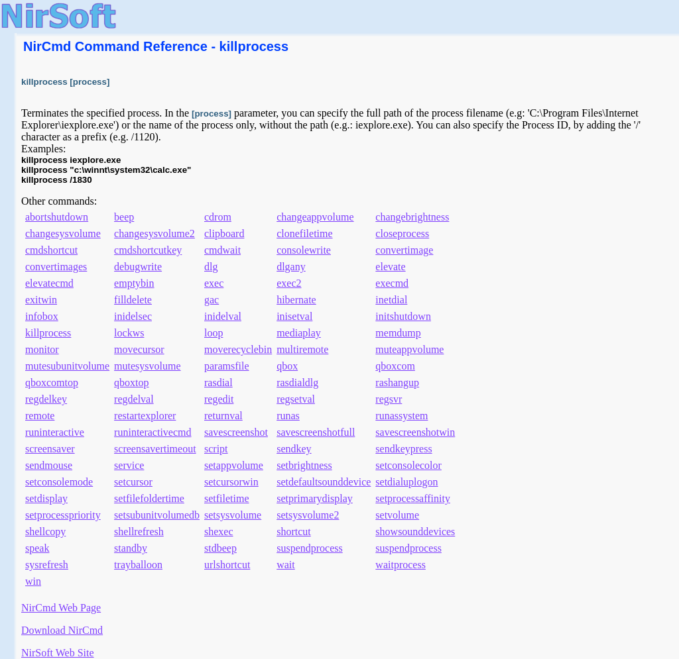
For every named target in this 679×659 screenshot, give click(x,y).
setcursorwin (231, 481)
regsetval (296, 399)
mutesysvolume (147, 366)
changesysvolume (63, 233)
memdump (397, 332)
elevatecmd (49, 283)
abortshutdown (56, 217)
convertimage (404, 250)
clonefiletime (304, 233)
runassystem (401, 415)
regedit (218, 399)
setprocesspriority (63, 515)
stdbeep (220, 548)
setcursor (133, 481)
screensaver (50, 448)
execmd (391, 283)
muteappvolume (409, 349)
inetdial (391, 299)
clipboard (224, 233)
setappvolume (233, 465)
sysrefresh (46, 564)
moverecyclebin (238, 349)
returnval (223, 415)
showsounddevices (415, 531)
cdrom (217, 217)
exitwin (41, 299)
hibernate (296, 299)
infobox (41, 316)
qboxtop (131, 382)
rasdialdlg (297, 382)
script (216, 448)
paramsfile (226, 366)
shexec (218, 531)
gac (211, 299)
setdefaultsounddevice (324, 481)
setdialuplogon (406, 481)
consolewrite (304, 250)
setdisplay (46, 498)
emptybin (134, 283)
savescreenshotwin (415, 432)
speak (37, 548)
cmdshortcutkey (148, 250)
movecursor (139, 349)
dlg (210, 266)
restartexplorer (145, 415)
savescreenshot (236, 432)
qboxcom (395, 366)
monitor (42, 349)
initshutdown (403, 316)
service (129, 465)
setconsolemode (59, 481)
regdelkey (46, 399)
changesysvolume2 (154, 233)
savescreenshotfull (316, 432)
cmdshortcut (51, 250)
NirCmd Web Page (61, 607)
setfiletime (226, 498)
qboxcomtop (51, 382)
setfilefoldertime (149, 498)
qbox (287, 366)
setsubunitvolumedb (157, 515)
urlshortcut (227, 564)
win (33, 581)
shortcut (294, 531)
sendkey (294, 448)
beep (124, 217)
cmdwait (222, 250)
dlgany (291, 266)
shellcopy (45, 531)
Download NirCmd (62, 630)
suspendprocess (310, 548)
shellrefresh (139, 531)
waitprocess (400, 564)
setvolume (397, 515)
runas (288, 415)
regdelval (134, 399)
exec (213, 283)
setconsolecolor (408, 465)
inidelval (222, 316)
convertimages (56, 266)
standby (130, 548)
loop (213, 332)
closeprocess (402, 233)
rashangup (397, 382)
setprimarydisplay (315, 498)
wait (286, 564)
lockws (129, 332)
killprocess (48, 332)
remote (39, 415)
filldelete (133, 299)
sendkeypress (403, 448)
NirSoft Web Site (57, 652)
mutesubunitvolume (67, 366)
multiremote (302, 349)
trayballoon (138, 564)
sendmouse (48, 465)
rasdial (218, 382)
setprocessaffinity (412, 498)
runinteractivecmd (152, 432)
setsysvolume (232, 515)
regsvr (388, 399)
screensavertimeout (155, 448)
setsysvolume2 (308, 515)
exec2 (289, 283)
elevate (390, 266)
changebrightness (412, 217)
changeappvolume (315, 217)
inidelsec (133, 316)
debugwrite (138, 266)
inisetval (294, 316)
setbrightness (304, 465)
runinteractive (54, 432)
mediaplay (299, 332)
